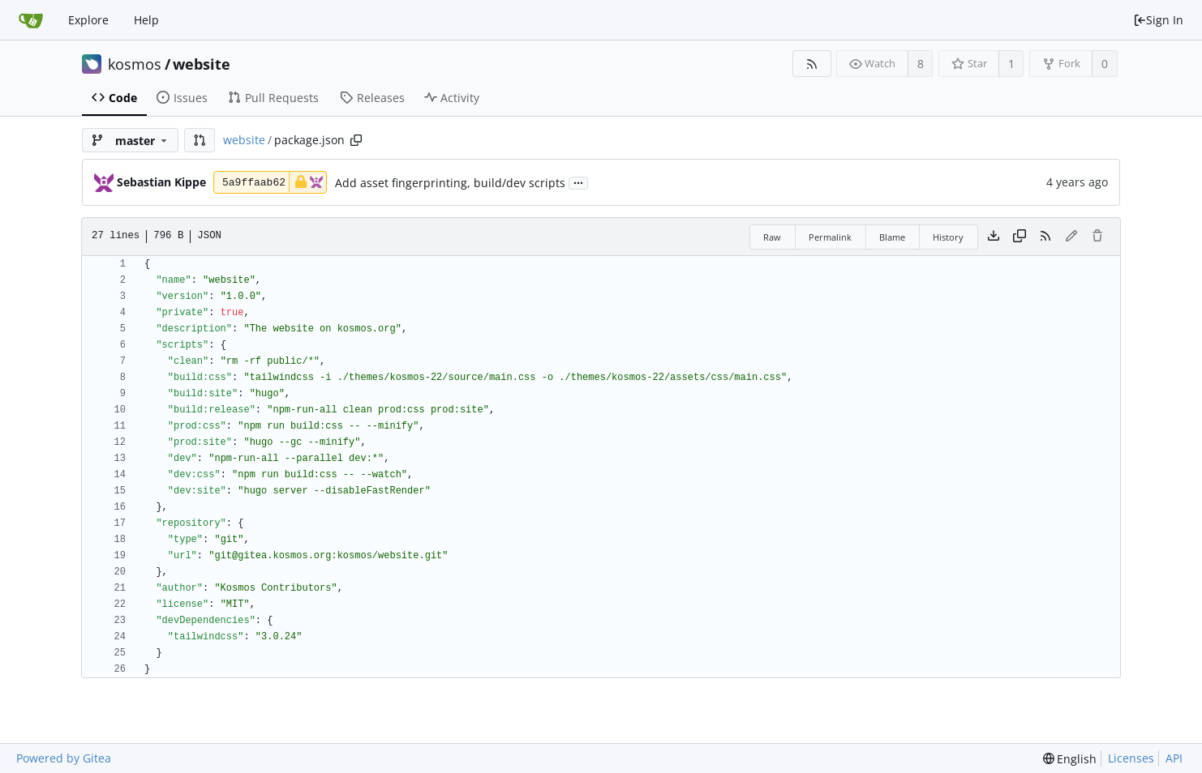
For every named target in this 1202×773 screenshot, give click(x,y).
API (1174, 758)
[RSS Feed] (811, 63)
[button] (199, 140)
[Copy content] (1019, 236)
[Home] (31, 20)
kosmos (134, 64)
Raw (772, 237)
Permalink (830, 237)
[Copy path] (356, 140)
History (948, 237)
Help (146, 20)
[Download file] (994, 236)
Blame (892, 237)
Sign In (1158, 20)
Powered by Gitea (63, 758)
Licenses (1131, 758)
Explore (88, 20)
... (578, 182)
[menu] (1070, 759)
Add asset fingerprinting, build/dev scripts (450, 182)
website (201, 64)
